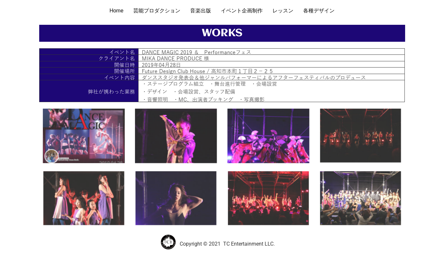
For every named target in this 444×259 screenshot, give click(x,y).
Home (116, 10)
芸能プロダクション (156, 10)
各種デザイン (319, 10)
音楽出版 (200, 10)
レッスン (282, 10)
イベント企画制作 (242, 10)
